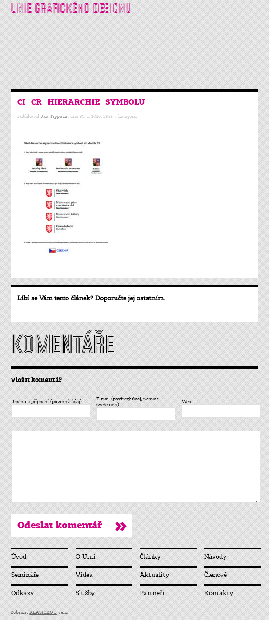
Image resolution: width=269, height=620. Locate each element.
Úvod (18, 556)
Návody (215, 556)
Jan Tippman (54, 116)
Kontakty (218, 593)
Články (150, 556)
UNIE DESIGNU (71, 8)
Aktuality (154, 575)
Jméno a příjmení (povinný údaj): (47, 401)
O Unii (86, 556)
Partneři (152, 593)
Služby (85, 593)
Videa (84, 575)
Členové (215, 575)
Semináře (25, 575)
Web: (187, 401)
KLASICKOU (43, 612)
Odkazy (22, 593)
